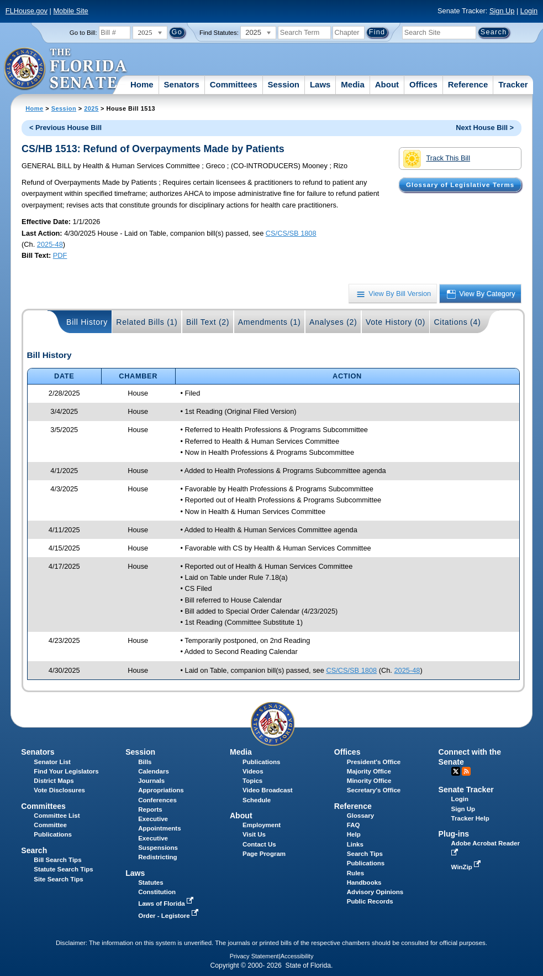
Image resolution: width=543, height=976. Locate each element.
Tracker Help (470, 818)
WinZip (467, 867)
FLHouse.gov (27, 11)
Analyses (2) (333, 322)
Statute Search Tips (63, 869)
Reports (150, 809)
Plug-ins (454, 833)
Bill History (87, 322)
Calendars (153, 771)
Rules (355, 873)
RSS (466, 771)
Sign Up (502, 11)
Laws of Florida (167, 903)
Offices (423, 84)
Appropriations (161, 790)
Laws (320, 84)
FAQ (353, 825)
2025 (91, 108)
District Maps (53, 780)
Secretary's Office (373, 790)
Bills (144, 762)
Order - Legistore (169, 915)
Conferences (157, 800)
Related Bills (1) (146, 322)
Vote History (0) (395, 322)
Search (34, 850)
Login (528, 11)
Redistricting (157, 857)
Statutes (150, 882)
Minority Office (369, 780)
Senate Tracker (466, 789)
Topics (252, 780)
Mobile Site (70, 11)
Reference (468, 84)
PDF (60, 255)
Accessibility (297, 956)
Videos (252, 771)
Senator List (52, 762)
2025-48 (50, 244)
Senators (181, 84)
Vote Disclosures (59, 790)
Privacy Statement (254, 956)
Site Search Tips (58, 879)
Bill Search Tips (57, 859)
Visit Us (254, 834)
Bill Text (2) (207, 322)
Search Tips (365, 853)
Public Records (370, 901)
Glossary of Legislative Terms (460, 184)
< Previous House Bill (65, 127)
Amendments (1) (269, 322)
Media (353, 84)
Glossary (360, 815)
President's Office (373, 762)
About (387, 84)
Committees (233, 84)
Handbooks (364, 882)
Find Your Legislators (66, 771)
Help (354, 834)
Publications (261, 762)
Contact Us (259, 844)
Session (283, 84)
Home (142, 84)
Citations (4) (457, 322)
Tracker (513, 84)
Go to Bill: (83, 32)
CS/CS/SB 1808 (291, 233)
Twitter (455, 771)
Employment (261, 825)
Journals (151, 780)
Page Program (264, 853)
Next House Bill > (485, 127)
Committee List (57, 815)
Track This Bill (436, 159)
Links (355, 844)
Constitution (157, 892)
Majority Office (369, 771)
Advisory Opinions (375, 892)
